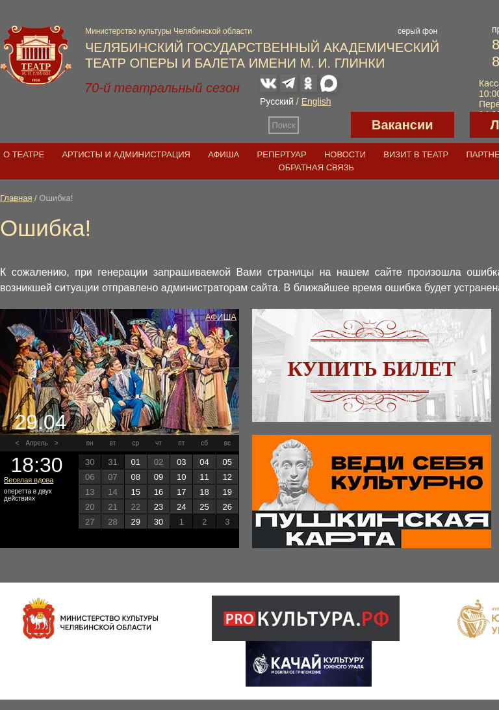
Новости (345, 154)
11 (204, 477)
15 (135, 492)
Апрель (37, 443)
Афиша (223, 154)
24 (181, 507)
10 (181, 477)
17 (181, 492)
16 (158, 492)
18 (204, 492)
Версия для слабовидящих (324, 124)
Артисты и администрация (126, 154)
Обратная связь (317, 167)
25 (204, 507)
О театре (23, 154)
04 (204, 462)
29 (135, 522)
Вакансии (402, 125)
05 (227, 462)
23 (158, 507)
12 (227, 477)
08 (135, 477)
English (316, 101)
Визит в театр (415, 154)
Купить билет (372, 368)
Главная (16, 198)
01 (135, 462)
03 (181, 462)
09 (158, 477)
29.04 (40, 422)
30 (158, 522)
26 (227, 507)
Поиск (284, 125)
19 (227, 492)
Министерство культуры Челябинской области (168, 31)
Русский (277, 101)
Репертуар (282, 154)
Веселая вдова (28, 480)
